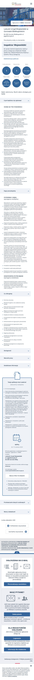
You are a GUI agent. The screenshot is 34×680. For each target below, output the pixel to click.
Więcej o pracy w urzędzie (17, 476)
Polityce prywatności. (12, 676)
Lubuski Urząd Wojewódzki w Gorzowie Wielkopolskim (16, 30)
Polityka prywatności (26, 659)
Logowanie (17, 638)
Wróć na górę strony (17, 552)
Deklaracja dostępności (11, 659)
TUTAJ (3, 94)
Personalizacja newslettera (17, 584)
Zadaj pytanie (17, 614)
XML (31, 661)
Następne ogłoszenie (16, 532)
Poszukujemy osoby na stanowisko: (14, 40)
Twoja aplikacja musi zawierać (17, 383)
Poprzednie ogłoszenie (18, 526)
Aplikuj (17, 446)
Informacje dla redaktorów (17, 649)
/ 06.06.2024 (21, 23)
